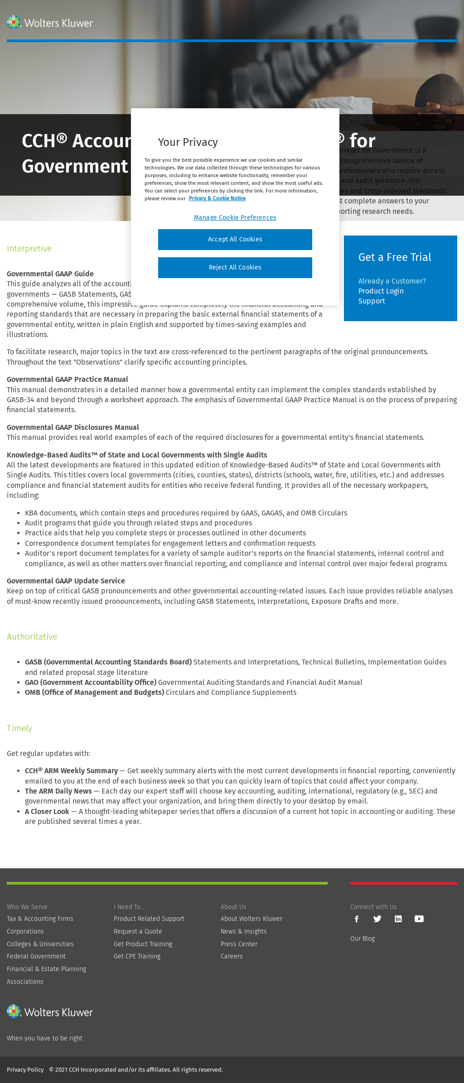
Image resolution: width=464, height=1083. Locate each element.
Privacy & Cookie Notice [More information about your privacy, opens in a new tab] (217, 198)
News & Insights (244, 931)
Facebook (356, 919)
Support (371, 301)
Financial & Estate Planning (46, 969)
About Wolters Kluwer (251, 919)
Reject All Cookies (235, 267)
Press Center (239, 944)
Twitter (377, 919)
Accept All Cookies (235, 239)
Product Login (381, 291)
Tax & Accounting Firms (40, 919)
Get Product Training (143, 944)
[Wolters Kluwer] (51, 22)
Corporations (25, 931)
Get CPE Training (137, 956)
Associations (25, 982)
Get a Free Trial (394, 257)
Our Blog (362, 939)
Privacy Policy (25, 1069)
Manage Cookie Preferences (235, 217)
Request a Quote (138, 931)
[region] (235, 206)
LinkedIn (398, 919)
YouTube (419, 919)
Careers (232, 956)
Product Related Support (149, 919)
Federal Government (36, 956)
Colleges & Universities (40, 944)
